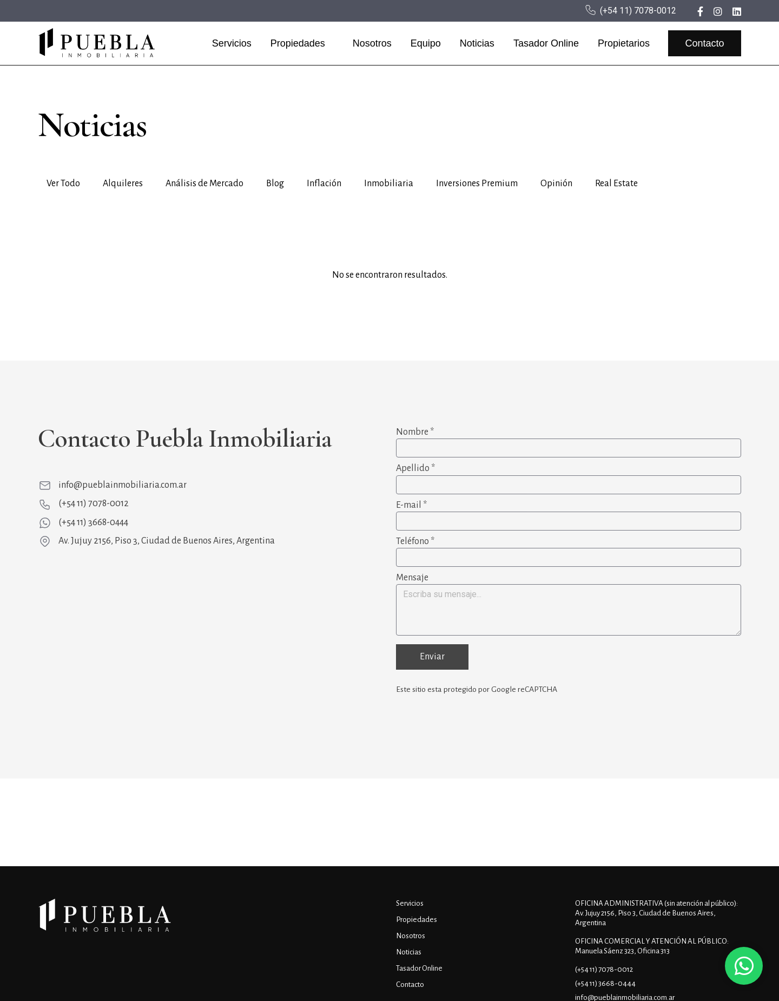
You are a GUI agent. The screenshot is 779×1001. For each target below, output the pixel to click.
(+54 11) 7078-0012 (638, 10)
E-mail (411, 505)
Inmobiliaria (388, 183)
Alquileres (123, 183)
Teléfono (415, 541)
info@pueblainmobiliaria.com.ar (122, 485)
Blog (275, 183)
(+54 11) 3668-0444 (93, 522)
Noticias (477, 43)
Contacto (704, 43)
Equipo (426, 43)
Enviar (432, 657)
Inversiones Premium (477, 183)
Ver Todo (63, 183)
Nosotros (372, 43)
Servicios (232, 43)
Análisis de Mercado (204, 183)
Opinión (556, 183)
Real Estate (616, 183)
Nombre (415, 432)
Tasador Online (546, 43)
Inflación (324, 183)
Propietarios (624, 43)
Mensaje (412, 578)
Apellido (415, 468)
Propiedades (297, 43)
